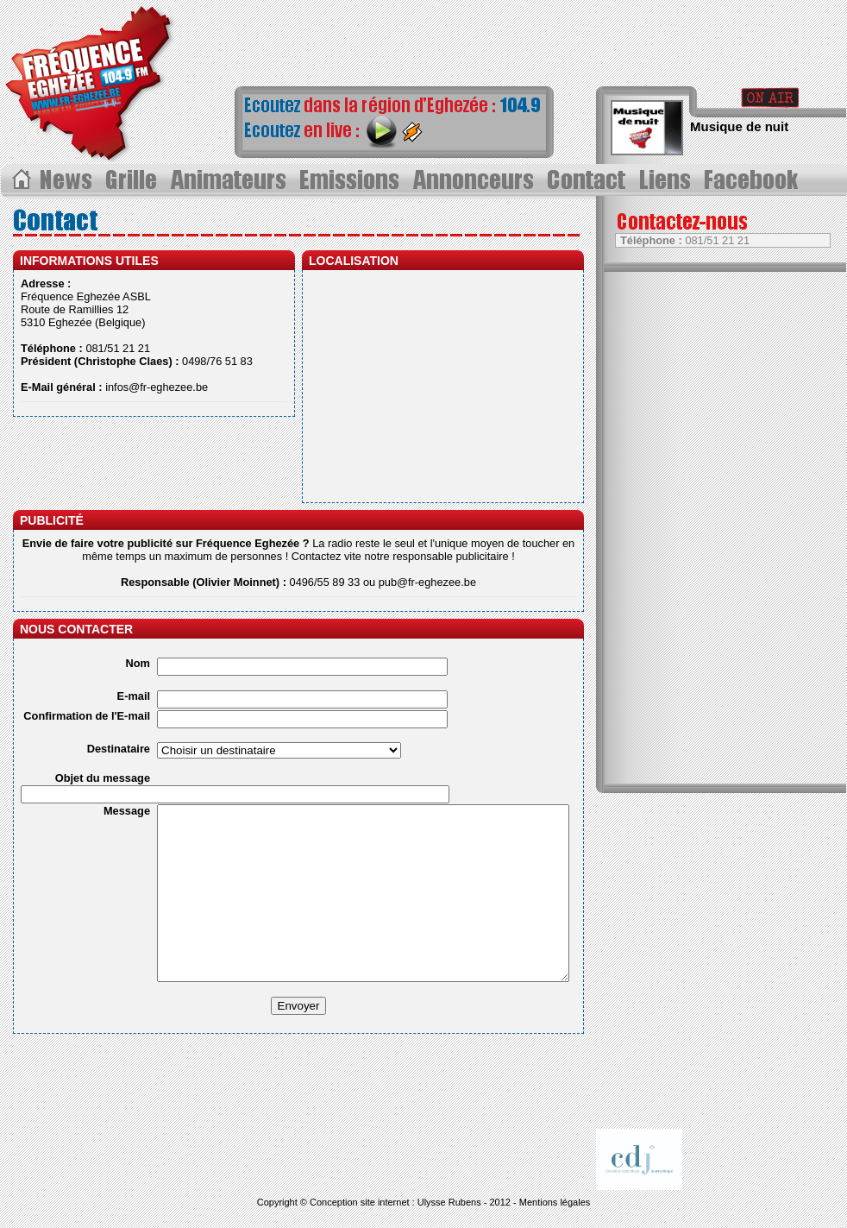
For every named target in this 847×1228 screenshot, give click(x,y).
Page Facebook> (756, 180)
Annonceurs (475, 180)
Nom (138, 663)
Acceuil (20, 180)
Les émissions (350, 180)
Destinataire (118, 748)
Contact (590, 180)
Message (127, 810)
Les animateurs (229, 180)
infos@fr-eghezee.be (156, 387)
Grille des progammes (133, 180)
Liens (668, 180)
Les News (67, 180)
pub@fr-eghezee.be (427, 582)
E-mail (133, 696)
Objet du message (102, 777)
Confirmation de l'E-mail (86, 715)
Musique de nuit (739, 126)
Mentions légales (555, 1202)
